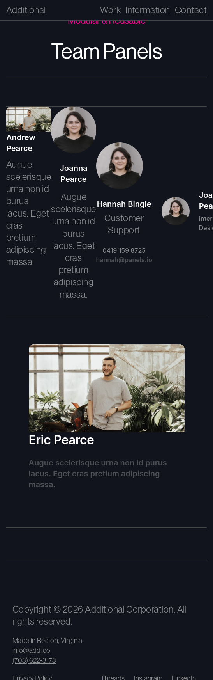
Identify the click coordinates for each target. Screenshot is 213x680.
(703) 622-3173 (34, 660)
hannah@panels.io (124, 260)
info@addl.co (31, 650)
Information (147, 10)
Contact (191, 10)
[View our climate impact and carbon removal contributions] (70, 581)
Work (110, 10)
